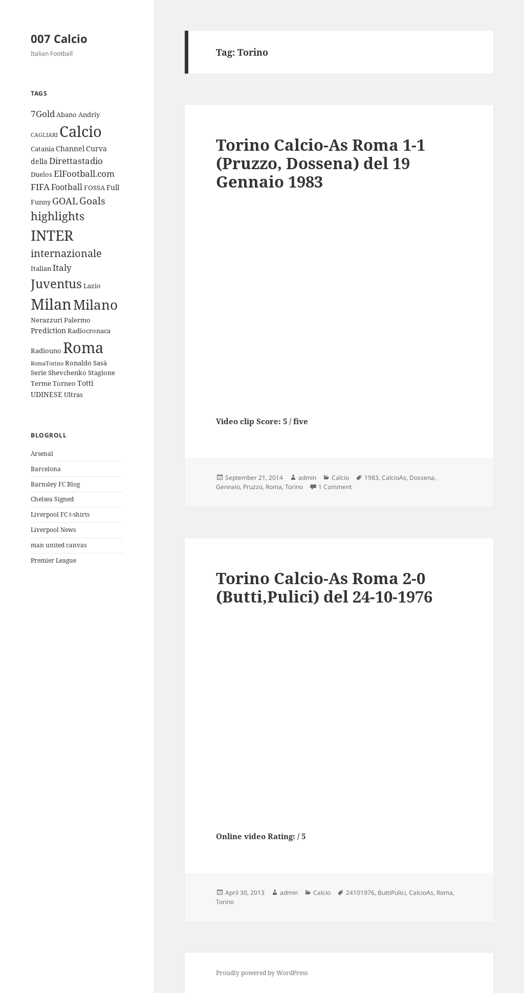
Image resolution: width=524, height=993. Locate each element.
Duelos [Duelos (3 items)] (41, 174)
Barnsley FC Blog (55, 484)
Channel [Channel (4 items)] (70, 148)
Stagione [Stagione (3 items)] (101, 372)
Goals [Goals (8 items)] (92, 200)
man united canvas (58, 545)
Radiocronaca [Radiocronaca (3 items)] (89, 330)
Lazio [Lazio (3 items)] (92, 285)
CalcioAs (394, 477)
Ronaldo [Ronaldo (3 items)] (78, 362)
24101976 (360, 892)
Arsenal (42, 453)
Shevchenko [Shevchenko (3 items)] (67, 372)
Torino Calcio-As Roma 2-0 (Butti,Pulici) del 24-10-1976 (324, 587)
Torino (294, 486)
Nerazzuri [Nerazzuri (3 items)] (46, 320)
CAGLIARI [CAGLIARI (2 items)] (44, 134)
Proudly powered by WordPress (262, 972)
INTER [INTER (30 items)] (52, 235)
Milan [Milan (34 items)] (51, 304)
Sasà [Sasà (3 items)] (100, 362)
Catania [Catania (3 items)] (42, 148)
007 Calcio (59, 38)
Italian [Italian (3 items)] (41, 268)
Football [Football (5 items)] (66, 187)
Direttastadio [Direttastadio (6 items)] (76, 161)
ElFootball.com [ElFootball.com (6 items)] (84, 173)
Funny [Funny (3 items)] (41, 201)
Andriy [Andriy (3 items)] (89, 114)
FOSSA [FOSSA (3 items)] (94, 187)
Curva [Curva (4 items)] (96, 148)
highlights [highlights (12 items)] (57, 216)
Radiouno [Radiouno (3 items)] (46, 350)
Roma (274, 486)
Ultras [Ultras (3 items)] (73, 394)
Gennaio (228, 486)
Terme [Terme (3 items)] (41, 383)
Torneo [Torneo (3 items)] (64, 383)
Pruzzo (253, 486)
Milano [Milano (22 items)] (95, 304)
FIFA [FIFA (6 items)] (40, 187)
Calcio (340, 477)
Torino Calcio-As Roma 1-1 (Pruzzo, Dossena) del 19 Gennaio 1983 (320, 163)
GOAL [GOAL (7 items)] (65, 201)
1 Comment (335, 486)
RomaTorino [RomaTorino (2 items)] (47, 363)
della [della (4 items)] (39, 161)
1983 (371, 477)
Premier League (53, 560)
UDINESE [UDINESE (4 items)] (46, 394)
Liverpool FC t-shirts (60, 514)
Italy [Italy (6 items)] (62, 267)
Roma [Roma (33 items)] (83, 347)
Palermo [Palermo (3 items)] (77, 320)
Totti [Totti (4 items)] (85, 383)
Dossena (421, 477)
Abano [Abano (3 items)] (66, 114)
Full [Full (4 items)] (112, 187)
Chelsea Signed (52, 499)
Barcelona (46, 469)
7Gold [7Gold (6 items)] (43, 114)
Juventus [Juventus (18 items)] (56, 283)
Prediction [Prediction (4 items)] (48, 330)
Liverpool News (53, 529)
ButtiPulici (392, 892)
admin (307, 477)
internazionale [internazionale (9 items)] (66, 253)
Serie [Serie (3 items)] (39, 372)
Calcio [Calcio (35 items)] (80, 131)
